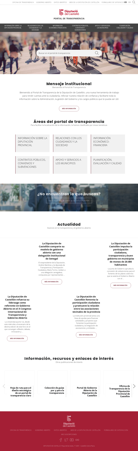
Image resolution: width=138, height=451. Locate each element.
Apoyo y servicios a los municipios (102, 26)
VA (129, 2)
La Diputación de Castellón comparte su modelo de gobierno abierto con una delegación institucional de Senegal (51, 251)
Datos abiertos (60, 2)
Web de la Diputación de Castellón (84, 2)
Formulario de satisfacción (114, 2)
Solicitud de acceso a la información (69, 200)
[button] (134, 386)
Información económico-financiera (57, 26)
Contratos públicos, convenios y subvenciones (80, 27)
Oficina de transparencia (23, 2)
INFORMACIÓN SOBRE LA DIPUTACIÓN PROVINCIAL (13, 26)
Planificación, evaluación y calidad (125, 26)
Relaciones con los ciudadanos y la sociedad (35, 27)
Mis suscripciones (69, 434)
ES (126, 2)
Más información (69, 109)
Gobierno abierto (43, 2)
